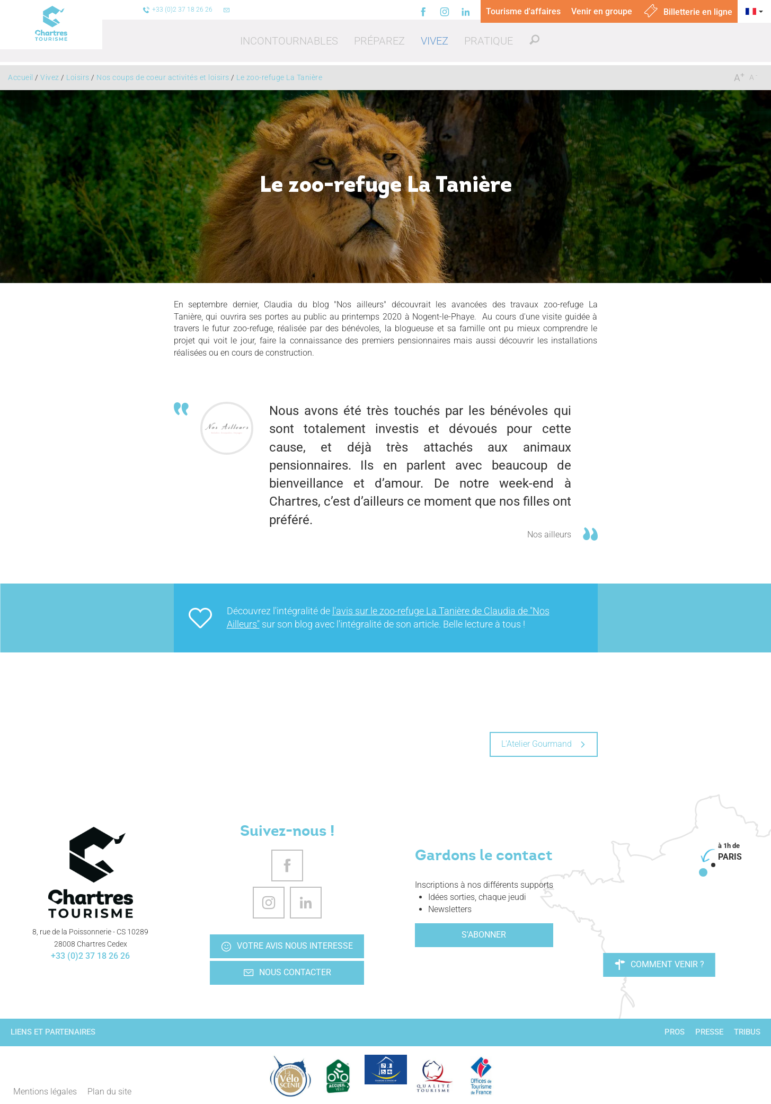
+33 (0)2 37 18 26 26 (90, 956)
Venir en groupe (601, 11)
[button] (289, 41)
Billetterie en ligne (687, 12)
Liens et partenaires (53, 1032)
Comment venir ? (659, 964)
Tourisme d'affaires (523, 11)
